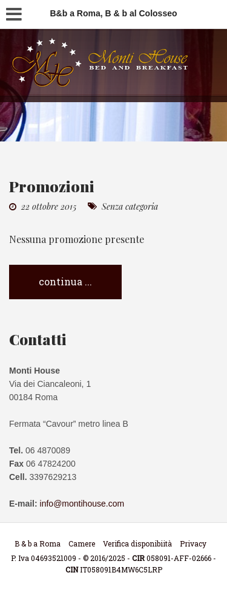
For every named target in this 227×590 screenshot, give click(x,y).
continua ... (65, 281)
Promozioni (51, 186)
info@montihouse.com (82, 503)
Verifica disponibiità (137, 543)
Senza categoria (130, 206)
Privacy (193, 543)
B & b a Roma (38, 543)
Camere (81, 543)
